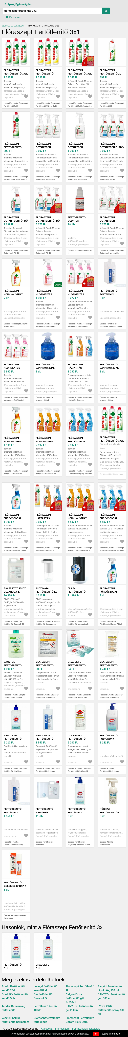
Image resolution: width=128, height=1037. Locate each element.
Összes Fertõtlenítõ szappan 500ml (44, 398)
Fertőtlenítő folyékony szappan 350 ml (109, 739)
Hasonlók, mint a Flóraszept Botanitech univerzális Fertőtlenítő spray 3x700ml (48, 179)
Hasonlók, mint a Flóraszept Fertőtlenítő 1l (112, 104)
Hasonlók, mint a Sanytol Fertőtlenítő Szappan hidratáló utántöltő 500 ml (15, 697)
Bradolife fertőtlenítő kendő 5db (76, 665)
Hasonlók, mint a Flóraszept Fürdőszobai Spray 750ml (16, 549)
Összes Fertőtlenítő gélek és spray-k (15, 916)
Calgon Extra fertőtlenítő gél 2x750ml (75, 998)
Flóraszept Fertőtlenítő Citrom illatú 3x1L (48, 73)
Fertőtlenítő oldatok (76, 219)
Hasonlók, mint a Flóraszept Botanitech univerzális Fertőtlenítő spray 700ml (80, 179)
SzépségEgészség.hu (18, 4)
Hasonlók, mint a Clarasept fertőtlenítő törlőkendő (47, 696)
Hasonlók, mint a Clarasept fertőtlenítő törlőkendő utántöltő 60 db (111, 697)
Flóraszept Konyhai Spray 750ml (13, 294)
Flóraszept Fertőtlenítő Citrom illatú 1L (14, 147)
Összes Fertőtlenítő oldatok (80, 250)
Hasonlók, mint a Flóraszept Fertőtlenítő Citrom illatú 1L (16, 178)
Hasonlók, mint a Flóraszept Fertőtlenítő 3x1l (16, 104)
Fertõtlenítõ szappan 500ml (45, 366)
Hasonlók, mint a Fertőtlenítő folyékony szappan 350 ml (109, 771)
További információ (110, 1033)
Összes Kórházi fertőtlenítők (106, 843)
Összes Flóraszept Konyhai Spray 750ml (15, 325)
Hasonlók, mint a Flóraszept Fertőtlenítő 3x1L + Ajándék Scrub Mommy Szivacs (80, 106)
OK (96, 1034)
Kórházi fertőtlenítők (109, 811)
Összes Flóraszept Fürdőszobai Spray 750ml (111, 622)
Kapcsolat (46, 1028)
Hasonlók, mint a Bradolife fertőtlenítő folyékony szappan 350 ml (15, 771)
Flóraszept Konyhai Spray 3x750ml (45, 441)
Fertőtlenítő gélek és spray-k (15, 884)
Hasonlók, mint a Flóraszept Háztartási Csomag (80, 398)
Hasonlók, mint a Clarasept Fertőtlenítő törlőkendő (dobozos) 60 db (79, 771)
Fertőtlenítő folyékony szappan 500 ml (109, 294)
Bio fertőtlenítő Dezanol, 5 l (15, 590)
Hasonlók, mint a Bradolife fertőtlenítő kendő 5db (79, 696)
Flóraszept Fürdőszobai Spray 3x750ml (77, 441)
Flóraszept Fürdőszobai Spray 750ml (12, 518)
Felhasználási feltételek (86, 1028)
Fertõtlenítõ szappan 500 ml (109, 366)
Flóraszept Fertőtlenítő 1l (110, 72)
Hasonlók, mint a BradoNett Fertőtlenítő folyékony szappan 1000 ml (48, 771)
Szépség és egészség (13, 26)
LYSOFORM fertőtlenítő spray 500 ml (111, 1010)
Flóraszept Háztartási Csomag (75, 368)
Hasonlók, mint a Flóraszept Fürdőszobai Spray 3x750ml (80, 472)
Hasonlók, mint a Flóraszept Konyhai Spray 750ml (16, 472)
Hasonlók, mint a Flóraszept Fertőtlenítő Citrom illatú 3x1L (48, 106)
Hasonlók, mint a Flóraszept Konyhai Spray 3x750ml (48, 472)
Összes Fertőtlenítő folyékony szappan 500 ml (111, 325)
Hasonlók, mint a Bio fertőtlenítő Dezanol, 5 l (14, 622)
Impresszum (62, 1028)
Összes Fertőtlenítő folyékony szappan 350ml (79, 843)
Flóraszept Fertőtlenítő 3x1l (16, 72)
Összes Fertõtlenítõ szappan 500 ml (108, 398)
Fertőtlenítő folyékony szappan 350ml (77, 812)
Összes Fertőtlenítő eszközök (44, 843)
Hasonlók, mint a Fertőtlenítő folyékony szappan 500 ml (13, 844)
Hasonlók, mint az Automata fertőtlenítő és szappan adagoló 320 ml (48, 624)
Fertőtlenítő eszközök (45, 811)
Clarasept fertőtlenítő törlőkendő (45, 665)
